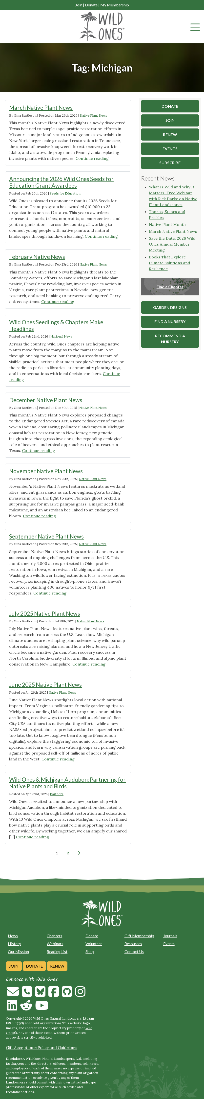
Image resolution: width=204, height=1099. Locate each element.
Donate (91, 4)
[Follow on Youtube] (41, 1008)
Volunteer (93, 943)
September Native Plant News (46, 536)
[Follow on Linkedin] (12, 1008)
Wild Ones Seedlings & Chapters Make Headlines (56, 325)
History (14, 943)
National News (61, 336)
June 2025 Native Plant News (45, 684)
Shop (89, 951)
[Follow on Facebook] (53, 994)
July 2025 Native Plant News (44, 613)
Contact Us (134, 951)
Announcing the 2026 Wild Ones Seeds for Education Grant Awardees (61, 182)
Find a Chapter (170, 286)
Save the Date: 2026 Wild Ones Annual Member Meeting (172, 244)
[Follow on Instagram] (80, 994)
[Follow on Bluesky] (40, 994)
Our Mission (18, 951)
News (13, 935)
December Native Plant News (45, 399)
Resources (133, 943)
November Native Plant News (46, 471)
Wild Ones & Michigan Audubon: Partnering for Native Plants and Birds (67, 783)
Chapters (54, 935)
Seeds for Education (65, 193)
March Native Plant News (41, 107)
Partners (56, 794)
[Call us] (27, 994)
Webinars (55, 943)
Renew (57, 966)
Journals (170, 935)
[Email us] (13, 994)
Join (78, 4)
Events (169, 943)
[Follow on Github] (67, 994)
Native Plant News (93, 115)
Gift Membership (139, 935)
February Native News (37, 256)
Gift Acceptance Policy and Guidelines (41, 1047)
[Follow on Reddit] (26, 1008)
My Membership (114, 4)
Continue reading (92, 158)
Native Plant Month (167, 224)
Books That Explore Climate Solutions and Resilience (169, 262)
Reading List (57, 951)
